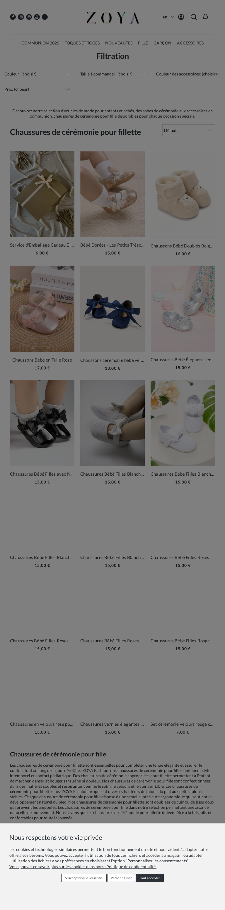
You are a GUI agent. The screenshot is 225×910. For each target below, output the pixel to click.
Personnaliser (121, 878)
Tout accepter (149, 878)
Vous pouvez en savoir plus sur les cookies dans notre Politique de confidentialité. (82, 866)
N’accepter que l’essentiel (84, 878)
